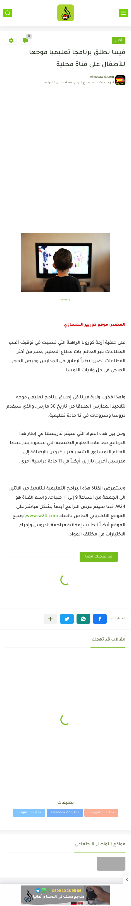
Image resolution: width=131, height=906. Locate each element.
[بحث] (7, 13)
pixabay (65, 300)
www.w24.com (42, 516)
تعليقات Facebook (65, 813)
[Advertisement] (65, 153)
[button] (100, 619)
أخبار (118, 40)
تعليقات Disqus (29, 813)
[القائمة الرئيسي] (123, 13)
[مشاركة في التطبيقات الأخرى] (50, 619)
